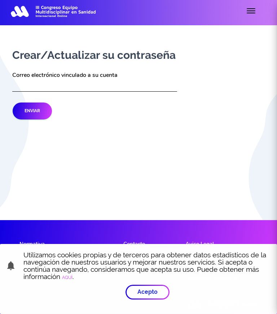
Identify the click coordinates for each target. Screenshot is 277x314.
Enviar (32, 110)
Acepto (147, 291)
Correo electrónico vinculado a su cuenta (65, 75)
